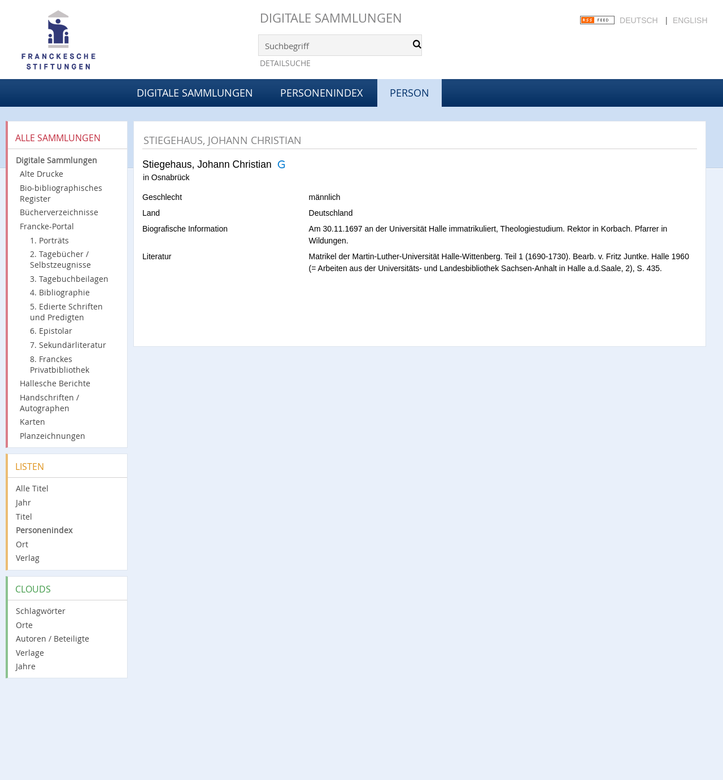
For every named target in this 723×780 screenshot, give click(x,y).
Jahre (26, 666)
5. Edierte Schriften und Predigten (66, 312)
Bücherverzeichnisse (59, 212)
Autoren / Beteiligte (52, 638)
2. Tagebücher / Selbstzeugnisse (60, 259)
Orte (24, 625)
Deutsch (639, 20)
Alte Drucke (41, 173)
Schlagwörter (41, 610)
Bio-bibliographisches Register (61, 193)
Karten (32, 421)
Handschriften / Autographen (49, 402)
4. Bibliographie (60, 292)
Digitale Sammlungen (331, 18)
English (690, 20)
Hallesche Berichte (55, 383)
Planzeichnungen (52, 435)
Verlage (30, 652)
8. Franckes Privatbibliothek (59, 364)
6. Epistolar (51, 330)
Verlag (28, 557)
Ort (22, 544)
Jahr (23, 502)
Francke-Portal (47, 226)
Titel (24, 516)
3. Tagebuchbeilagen (69, 278)
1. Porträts (49, 240)
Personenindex (321, 92)
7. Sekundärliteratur (68, 344)
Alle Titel (32, 488)
